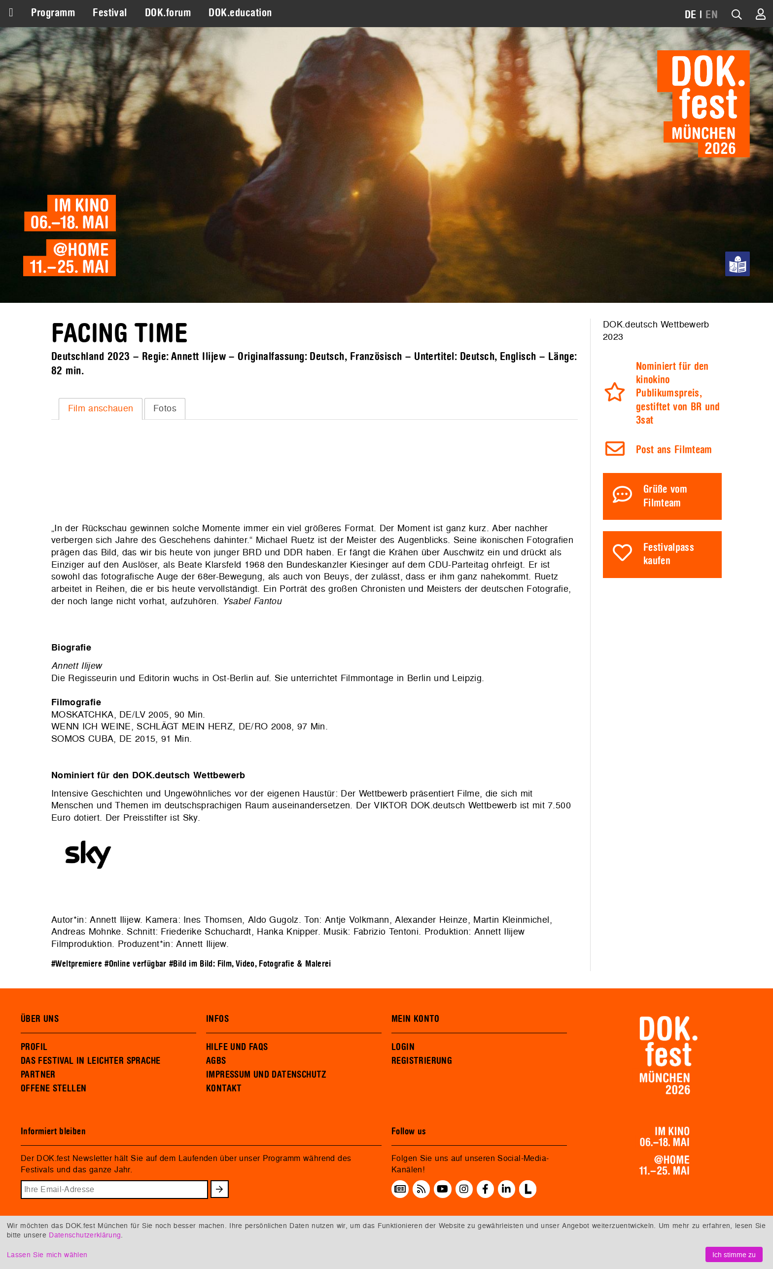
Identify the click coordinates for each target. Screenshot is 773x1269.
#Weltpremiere (76, 964)
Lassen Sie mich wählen (47, 1254)
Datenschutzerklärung (85, 1234)
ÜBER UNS (40, 1019)
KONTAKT (224, 1088)
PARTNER (38, 1075)
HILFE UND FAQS (237, 1047)
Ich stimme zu (734, 1254)
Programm (53, 13)
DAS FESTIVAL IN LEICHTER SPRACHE (90, 1061)
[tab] (100, 409)
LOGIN (403, 1047)
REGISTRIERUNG (421, 1061)
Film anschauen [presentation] (101, 408)
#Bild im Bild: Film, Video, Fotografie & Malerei (250, 964)
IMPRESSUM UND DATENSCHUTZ (266, 1075)
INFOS (217, 1019)
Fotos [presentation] (164, 408)
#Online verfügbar (135, 964)
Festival (110, 13)
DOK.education (240, 13)
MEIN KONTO (415, 1019)
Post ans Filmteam (674, 450)
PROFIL (34, 1047)
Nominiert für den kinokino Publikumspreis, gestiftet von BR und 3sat (678, 394)
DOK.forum (168, 13)
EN (711, 15)
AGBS (216, 1061)
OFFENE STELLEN (53, 1088)
